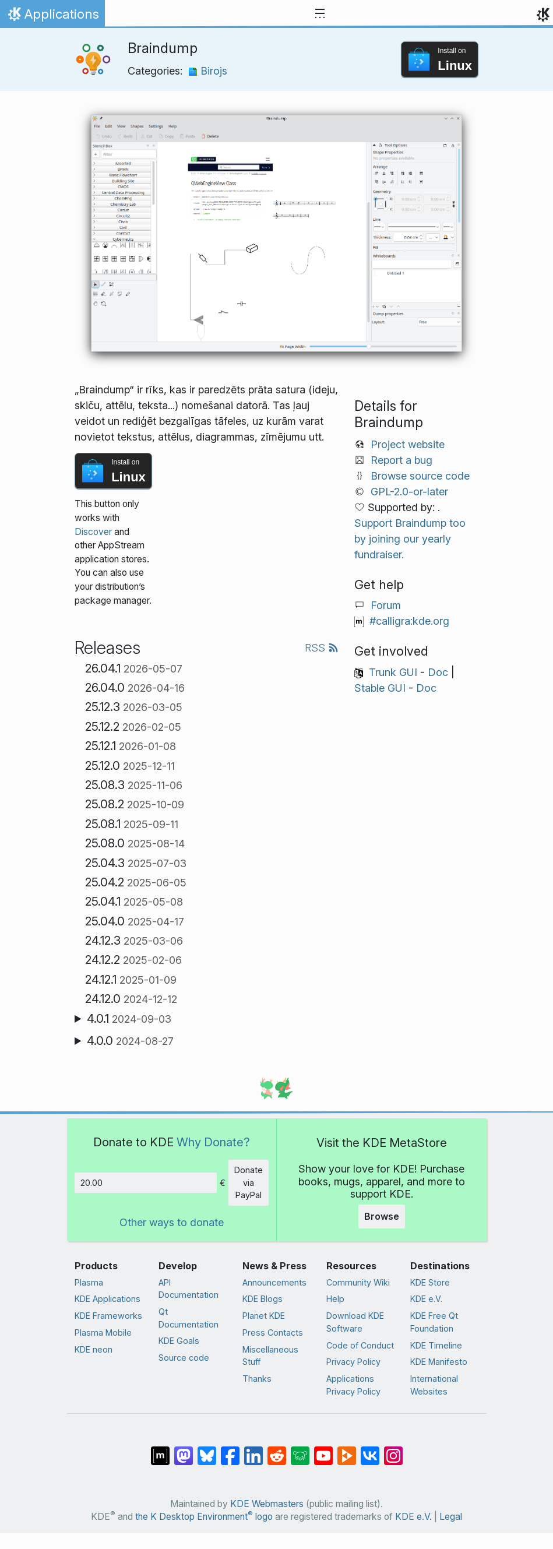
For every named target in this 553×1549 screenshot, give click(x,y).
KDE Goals (178, 1341)
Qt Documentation (188, 1318)
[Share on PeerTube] (346, 1449)
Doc (438, 672)
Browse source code (420, 476)
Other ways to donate (171, 1222)
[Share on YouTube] (323, 1449)
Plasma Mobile (103, 1332)
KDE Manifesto (438, 1362)
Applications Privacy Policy (353, 1385)
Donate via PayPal (248, 1182)
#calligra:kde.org (409, 621)
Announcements (274, 1282)
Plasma (89, 1282)
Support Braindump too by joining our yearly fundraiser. (410, 539)
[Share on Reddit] (276, 1449)
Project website (408, 444)
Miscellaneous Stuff (270, 1355)
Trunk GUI (393, 672)
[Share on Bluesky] (207, 1449)
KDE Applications (107, 1299)
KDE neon (93, 1349)
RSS (322, 648)
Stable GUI (380, 688)
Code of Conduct (360, 1345)
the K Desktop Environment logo (204, 1516)
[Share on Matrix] (160, 1449)
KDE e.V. (426, 1299)
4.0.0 (130, 1041)
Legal (450, 1516)
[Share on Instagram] (393, 1449)
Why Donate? (213, 1142)
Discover (93, 531)
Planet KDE (263, 1316)
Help (335, 1299)
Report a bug (401, 460)
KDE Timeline (436, 1345)
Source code (183, 1358)
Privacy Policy (353, 1362)
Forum (386, 605)
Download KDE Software (355, 1322)
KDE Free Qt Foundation (434, 1322)
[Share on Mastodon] (183, 1449)
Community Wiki (358, 1282)
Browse (381, 1216)
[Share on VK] (370, 1449)
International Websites (434, 1385)
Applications (52, 17)
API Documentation (188, 1288)
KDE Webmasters (267, 1503)
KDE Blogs (262, 1299)
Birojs (207, 71)
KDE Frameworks (108, 1316)
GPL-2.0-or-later (409, 491)
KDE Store (430, 1282)
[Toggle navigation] (320, 14)
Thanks (257, 1378)
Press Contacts (272, 1332)
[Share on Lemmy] (300, 1449)
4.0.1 (129, 1019)
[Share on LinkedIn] (253, 1449)
